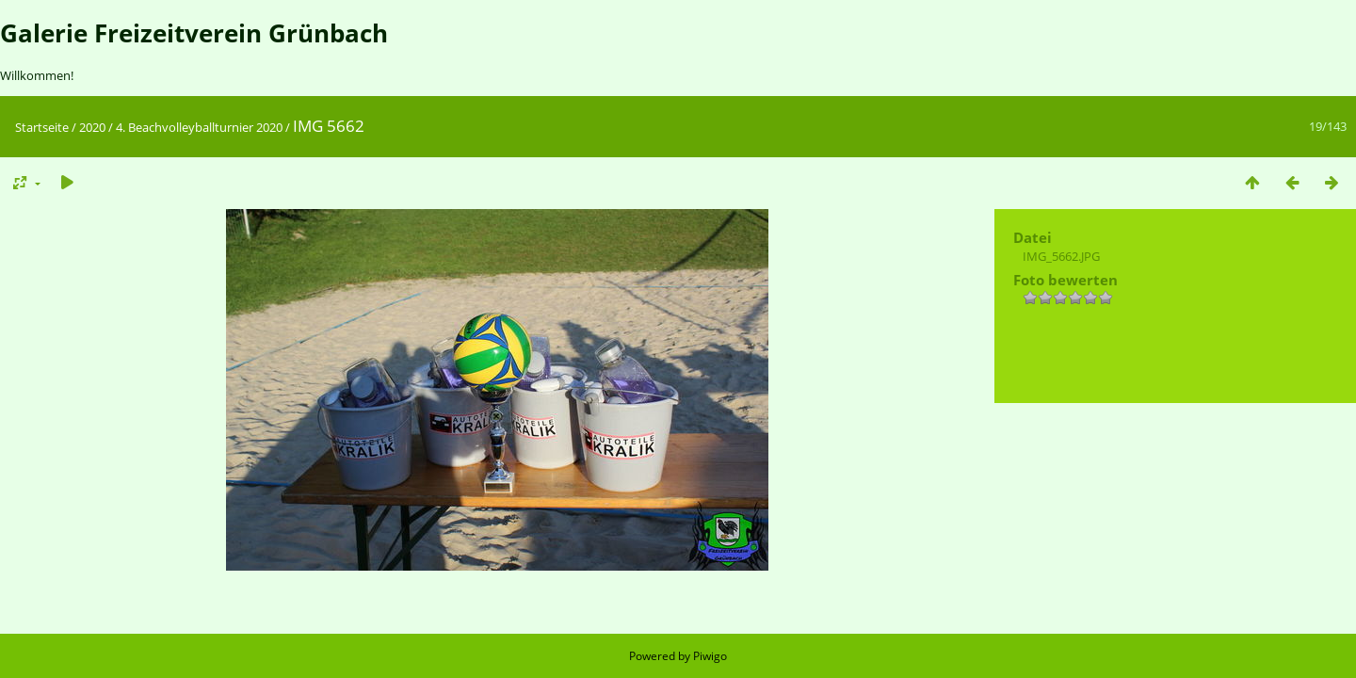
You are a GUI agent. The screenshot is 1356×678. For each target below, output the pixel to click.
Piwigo (710, 656)
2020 (92, 127)
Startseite (42, 127)
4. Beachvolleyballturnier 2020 (199, 127)
